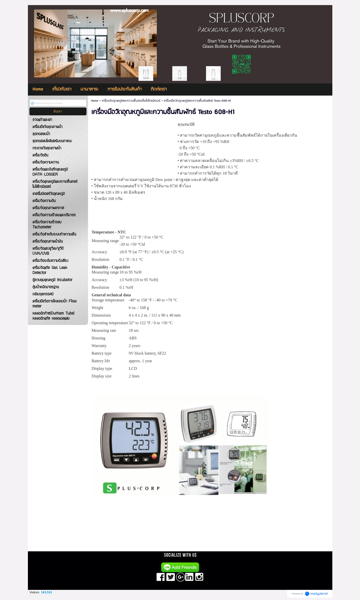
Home (94, 100)
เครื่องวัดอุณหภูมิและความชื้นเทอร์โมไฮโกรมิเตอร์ (131, 100)
